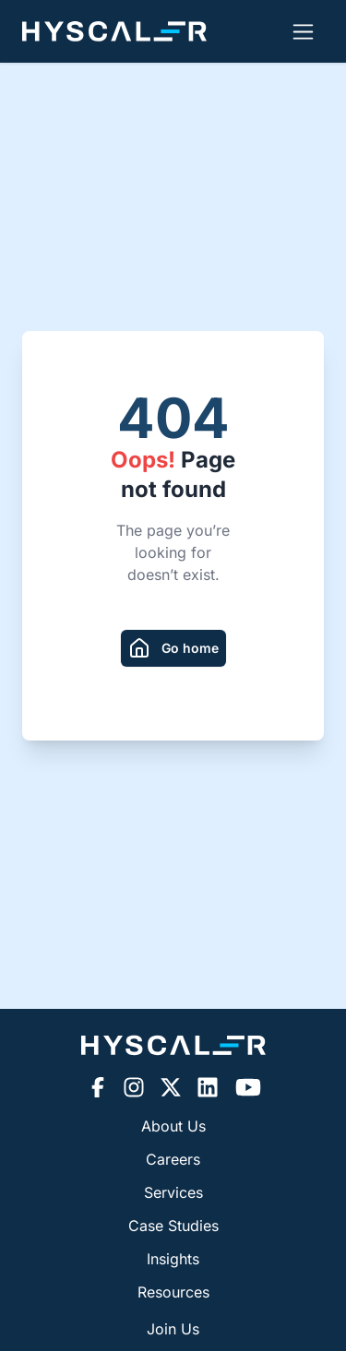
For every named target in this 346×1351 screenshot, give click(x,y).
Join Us (173, 1329)
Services (173, 1192)
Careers (173, 1159)
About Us (173, 1126)
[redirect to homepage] (173, 648)
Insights (173, 1259)
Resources (173, 1292)
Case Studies (173, 1225)
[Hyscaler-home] (114, 31)
